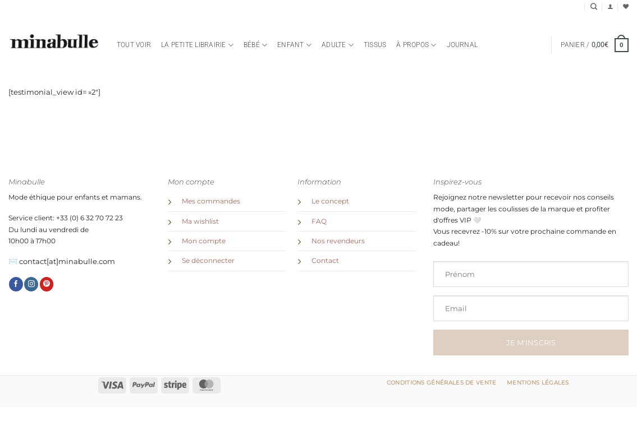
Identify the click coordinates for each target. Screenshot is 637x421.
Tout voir (134, 45)
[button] (610, 7)
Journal (462, 45)
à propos (416, 45)
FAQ (319, 221)
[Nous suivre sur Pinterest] (47, 284)
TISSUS (375, 45)
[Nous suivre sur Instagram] (31, 284)
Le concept (330, 201)
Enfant (294, 45)
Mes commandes (211, 201)
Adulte (338, 45)
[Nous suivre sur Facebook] (16, 284)
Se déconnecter (208, 261)
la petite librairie (197, 45)
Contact (325, 261)
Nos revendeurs (338, 241)
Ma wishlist (200, 221)
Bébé (255, 45)
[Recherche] (593, 7)
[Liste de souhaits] (626, 7)
